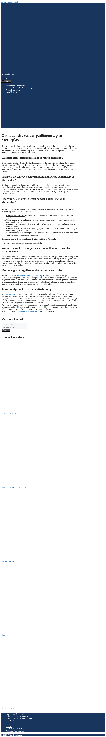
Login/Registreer (12, 92)
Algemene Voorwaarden (15, 731)
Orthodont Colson (9, 414)
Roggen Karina (8, 561)
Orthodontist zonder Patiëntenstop (19, 88)
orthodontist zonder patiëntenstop (29, 275)
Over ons (9, 724)
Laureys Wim (7, 635)
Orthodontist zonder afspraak (17, 716)
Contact (9, 727)
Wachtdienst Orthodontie (15, 714)
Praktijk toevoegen (13, 90)
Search (6, 330)
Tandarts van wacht (13, 720)
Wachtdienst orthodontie (15, 86)
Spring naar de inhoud (9, 2)
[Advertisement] (53, 111)
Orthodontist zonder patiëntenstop (19, 718)
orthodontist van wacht (29, 311)
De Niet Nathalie (8, 709)
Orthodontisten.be (8, 74)
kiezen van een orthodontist (15, 294)
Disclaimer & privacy (14, 729)
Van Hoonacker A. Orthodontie (14, 487)
